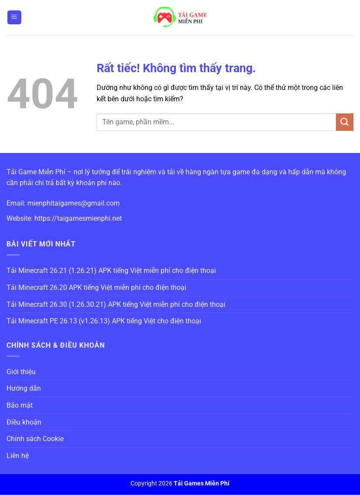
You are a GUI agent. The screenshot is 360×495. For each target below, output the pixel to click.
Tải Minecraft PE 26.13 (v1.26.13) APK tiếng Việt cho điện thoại (104, 321)
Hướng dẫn (24, 388)
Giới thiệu (21, 372)
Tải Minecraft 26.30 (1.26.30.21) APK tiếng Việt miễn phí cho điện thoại (116, 304)
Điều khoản (24, 422)
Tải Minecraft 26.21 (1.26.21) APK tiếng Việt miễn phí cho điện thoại (111, 270)
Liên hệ (18, 456)
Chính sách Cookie (35, 439)
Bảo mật (20, 405)
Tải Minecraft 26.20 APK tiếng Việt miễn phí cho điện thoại (96, 287)
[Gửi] (344, 121)
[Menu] (14, 17)
